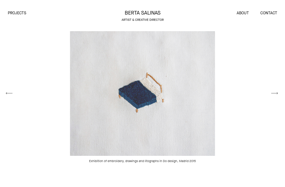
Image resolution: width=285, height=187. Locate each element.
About (243, 13)
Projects (17, 13)
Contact (268, 13)
